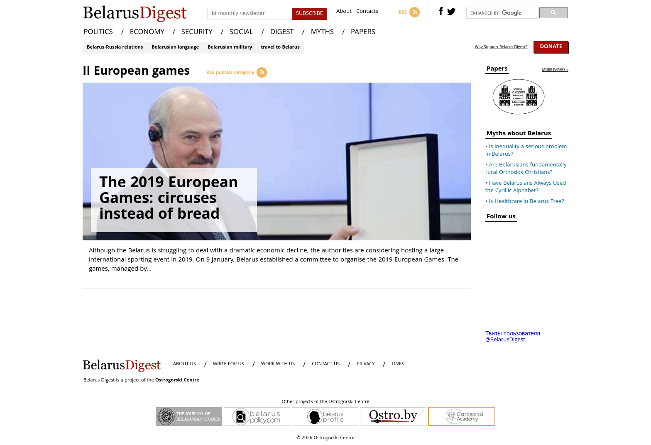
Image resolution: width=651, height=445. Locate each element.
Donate (551, 46)
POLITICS (98, 33)
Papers (497, 70)
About (344, 12)
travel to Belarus (280, 47)
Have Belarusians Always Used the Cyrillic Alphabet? (525, 187)
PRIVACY (365, 364)
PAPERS (363, 33)
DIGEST (282, 33)
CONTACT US (326, 364)
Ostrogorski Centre (177, 380)
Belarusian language (175, 47)
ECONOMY (147, 33)
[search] (501, 13)
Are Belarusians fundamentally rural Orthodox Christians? (526, 168)
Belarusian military (230, 47)
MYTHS (322, 33)
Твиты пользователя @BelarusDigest (512, 337)
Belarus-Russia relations (115, 47)
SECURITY (197, 33)
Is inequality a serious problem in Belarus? (526, 150)
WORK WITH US (278, 364)
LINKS (398, 364)
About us (184, 364)
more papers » (555, 70)
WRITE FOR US (228, 364)
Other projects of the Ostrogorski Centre (325, 402)
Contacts (367, 12)
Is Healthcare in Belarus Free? (526, 201)
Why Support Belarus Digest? (501, 47)
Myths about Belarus (519, 135)
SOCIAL (241, 33)
